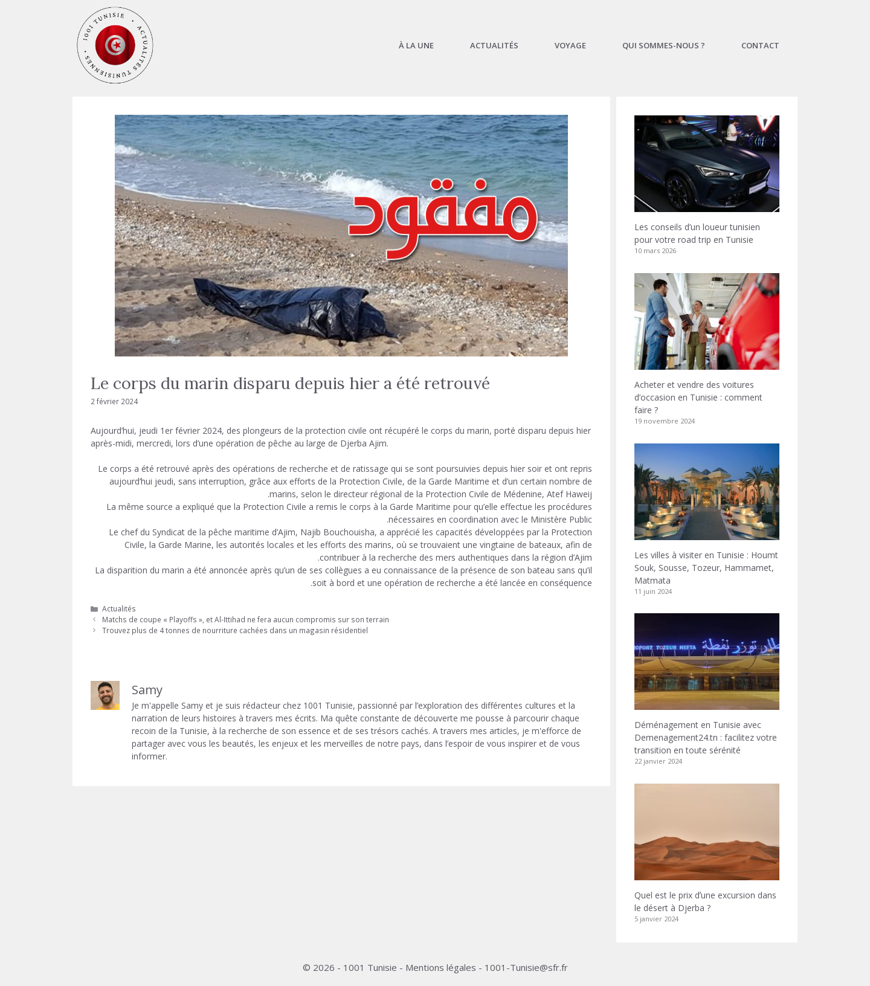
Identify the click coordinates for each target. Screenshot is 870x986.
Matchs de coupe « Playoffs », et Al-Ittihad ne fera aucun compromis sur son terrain (245, 619)
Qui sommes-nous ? (663, 45)
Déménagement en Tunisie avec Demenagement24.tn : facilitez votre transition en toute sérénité (705, 737)
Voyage (570, 45)
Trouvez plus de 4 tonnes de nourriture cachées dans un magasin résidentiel (235, 630)
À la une (416, 45)
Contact (760, 45)
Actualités (494, 45)
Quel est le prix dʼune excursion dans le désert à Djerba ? (705, 901)
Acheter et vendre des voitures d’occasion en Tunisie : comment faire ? (698, 397)
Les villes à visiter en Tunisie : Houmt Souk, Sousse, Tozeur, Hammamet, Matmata (706, 567)
